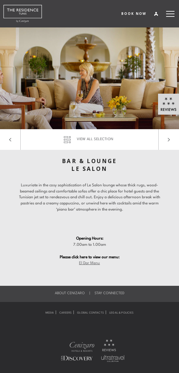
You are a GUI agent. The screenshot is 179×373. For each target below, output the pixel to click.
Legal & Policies (121, 313)
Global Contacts (90, 313)
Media (49, 313)
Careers (65, 313)
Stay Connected (109, 293)
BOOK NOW (133, 13)
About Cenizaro (70, 293)
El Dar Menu (89, 263)
